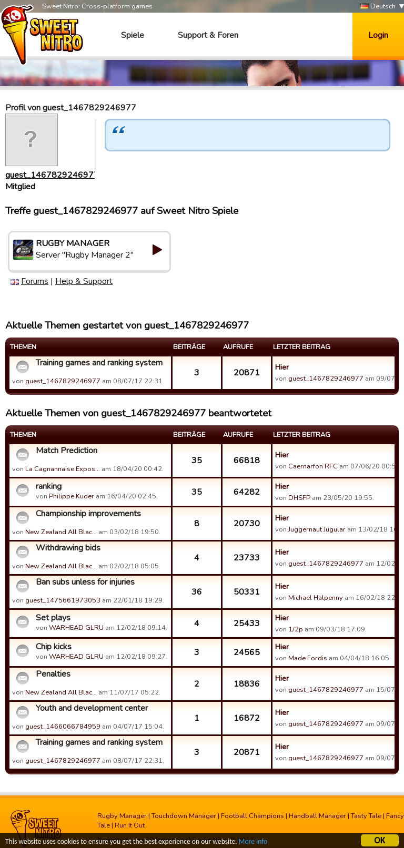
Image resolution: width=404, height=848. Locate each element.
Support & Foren (208, 35)
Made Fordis (307, 658)
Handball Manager (317, 816)
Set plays (53, 617)
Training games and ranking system (99, 362)
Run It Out (130, 825)
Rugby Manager (122, 816)
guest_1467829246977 (52, 175)
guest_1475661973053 (62, 600)
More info (253, 843)
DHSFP (299, 498)
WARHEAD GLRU (76, 627)
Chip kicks (54, 646)
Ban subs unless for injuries (85, 582)
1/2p (295, 629)
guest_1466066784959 (62, 726)
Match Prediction (66, 450)
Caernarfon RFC (313, 466)
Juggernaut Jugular (317, 529)
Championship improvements (88, 513)
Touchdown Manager (184, 816)
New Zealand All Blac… (61, 532)
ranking (49, 486)
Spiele (132, 35)
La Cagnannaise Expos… (62, 469)
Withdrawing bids (68, 547)
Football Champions (252, 816)
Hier (282, 367)
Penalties (53, 674)
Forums (34, 281)
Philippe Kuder (71, 496)
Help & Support (84, 281)
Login (378, 35)
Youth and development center (92, 708)
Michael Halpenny (315, 597)
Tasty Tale (366, 816)
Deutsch (378, 7)
